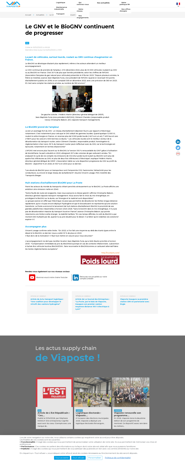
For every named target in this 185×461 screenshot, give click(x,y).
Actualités (40, 16)
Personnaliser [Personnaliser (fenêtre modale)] (94, 458)
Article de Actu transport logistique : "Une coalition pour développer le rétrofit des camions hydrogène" (47, 302)
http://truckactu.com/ (110, 254)
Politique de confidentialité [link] (118, 458)
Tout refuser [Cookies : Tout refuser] (78, 458)
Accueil (28, 16)
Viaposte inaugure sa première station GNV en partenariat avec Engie (134, 302)
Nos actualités (101, 4)
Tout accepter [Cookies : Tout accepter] (62, 458)
